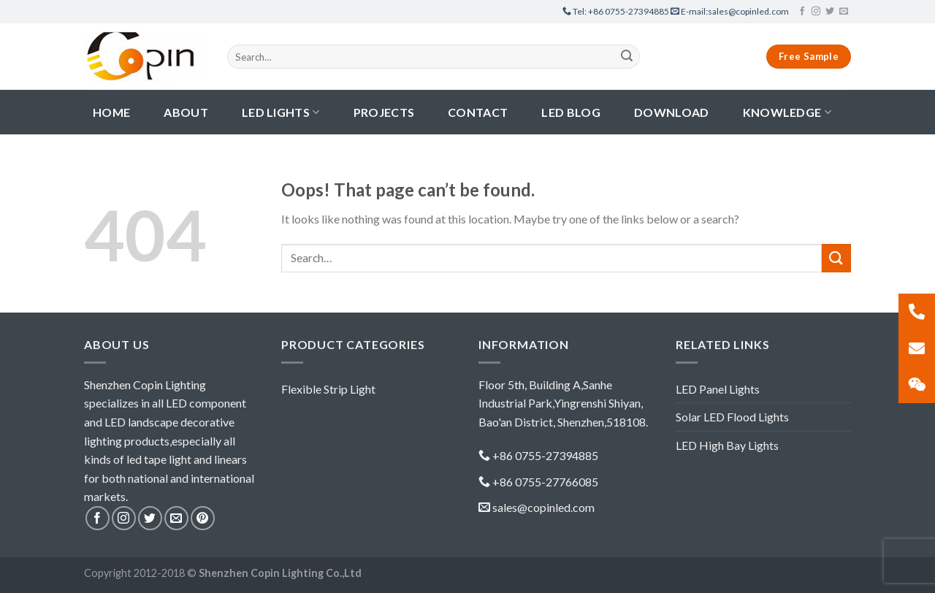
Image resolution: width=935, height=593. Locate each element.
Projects (384, 112)
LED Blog (570, 112)
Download (671, 112)
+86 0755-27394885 (616, 11)
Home (111, 112)
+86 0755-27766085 (545, 482)
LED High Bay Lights (727, 445)
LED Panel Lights (718, 389)
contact (478, 112)
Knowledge (787, 112)
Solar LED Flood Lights (732, 417)
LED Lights (281, 112)
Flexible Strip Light (328, 389)
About (186, 112)
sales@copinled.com (730, 11)
